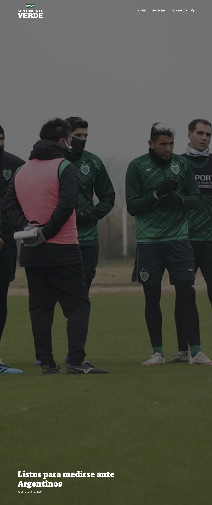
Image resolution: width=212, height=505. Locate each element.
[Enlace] (30, 10)
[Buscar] (193, 10)
